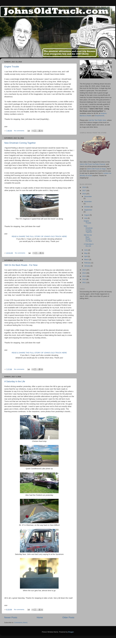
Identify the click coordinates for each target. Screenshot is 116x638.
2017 (84, 190)
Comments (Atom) (21, 622)
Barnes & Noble (85, 116)
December (88, 196)
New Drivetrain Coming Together (20, 143)
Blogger (71, 632)
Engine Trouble (11, 66)
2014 (84, 273)
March (86, 259)
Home (40, 617)
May (86, 253)
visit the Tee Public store (97, 120)
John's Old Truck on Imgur (96, 169)
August (87, 215)
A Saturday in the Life (14, 381)
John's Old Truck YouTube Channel (92, 164)
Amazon (104, 113)
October (87, 207)
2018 (84, 187)
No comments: (19, 131)
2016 (84, 194)
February (87, 263)
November (88, 201)
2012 (84, 279)
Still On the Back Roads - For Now (20, 265)
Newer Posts (10, 617)
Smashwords (99, 116)
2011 (84, 282)
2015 (84, 270)
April (86, 256)
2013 (84, 276)
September (88, 210)
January (87, 266)
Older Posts (68, 617)
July (86, 218)
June (86, 250)
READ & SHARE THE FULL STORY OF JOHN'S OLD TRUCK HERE (39, 236)
